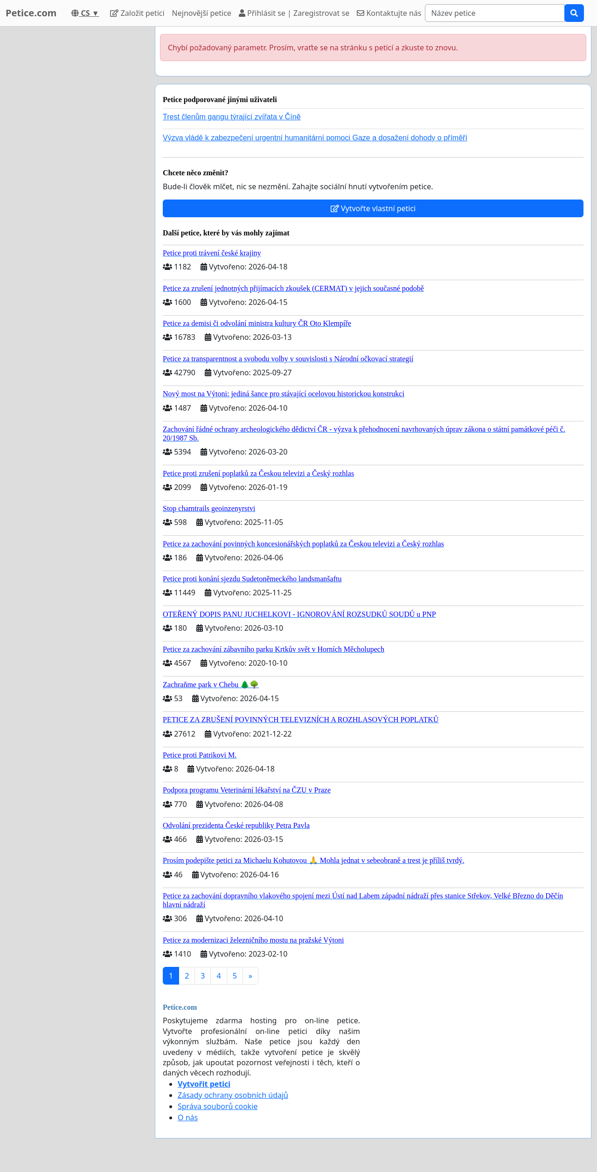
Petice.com (31, 13)
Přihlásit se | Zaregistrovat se (294, 13)
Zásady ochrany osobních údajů (233, 1095)
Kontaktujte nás (389, 13)
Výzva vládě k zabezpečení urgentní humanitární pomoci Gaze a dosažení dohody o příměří (315, 138)
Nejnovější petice (201, 13)
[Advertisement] (75, 166)
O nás (188, 1117)
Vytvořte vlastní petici (373, 208)
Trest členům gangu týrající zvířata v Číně (232, 117)
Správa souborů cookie (217, 1106)
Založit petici (137, 13)
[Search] (495, 13)
